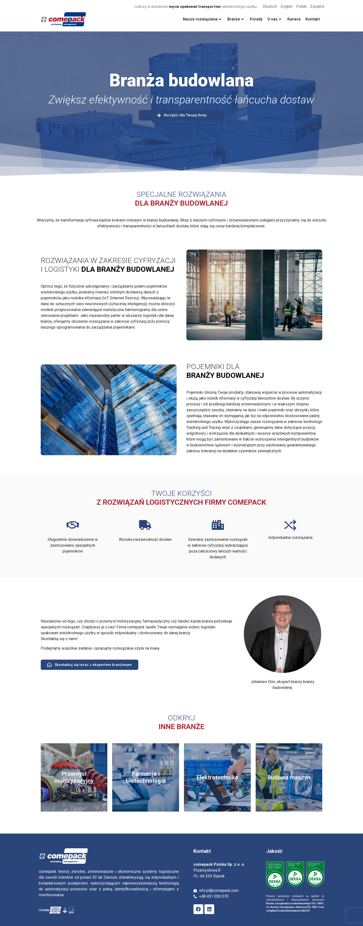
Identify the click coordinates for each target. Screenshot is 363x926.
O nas (274, 19)
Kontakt (312, 19)
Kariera (294, 19)
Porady (256, 19)
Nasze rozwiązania (202, 19)
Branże (235, 19)
